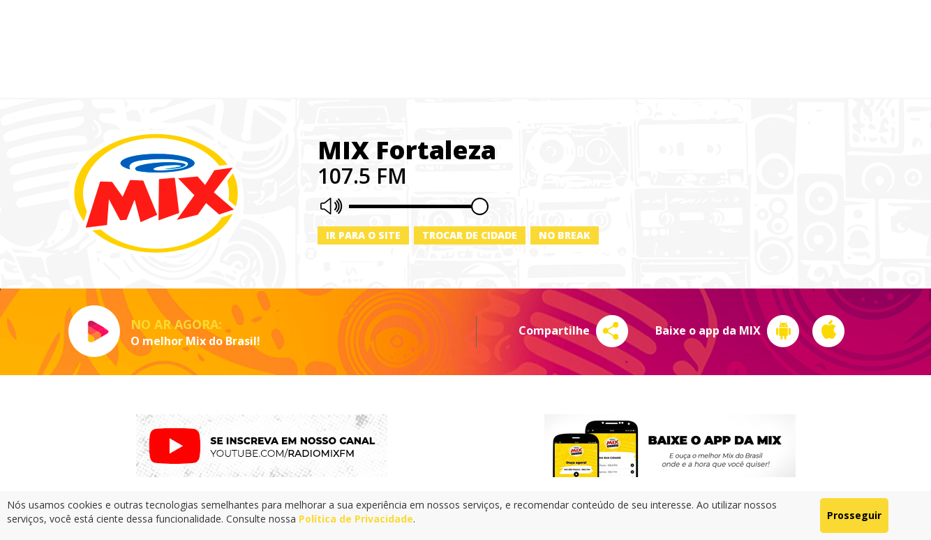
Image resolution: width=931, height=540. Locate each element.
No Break (564, 235)
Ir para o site (363, 235)
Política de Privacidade (356, 518)
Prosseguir (854, 515)
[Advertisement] (465, 48)
